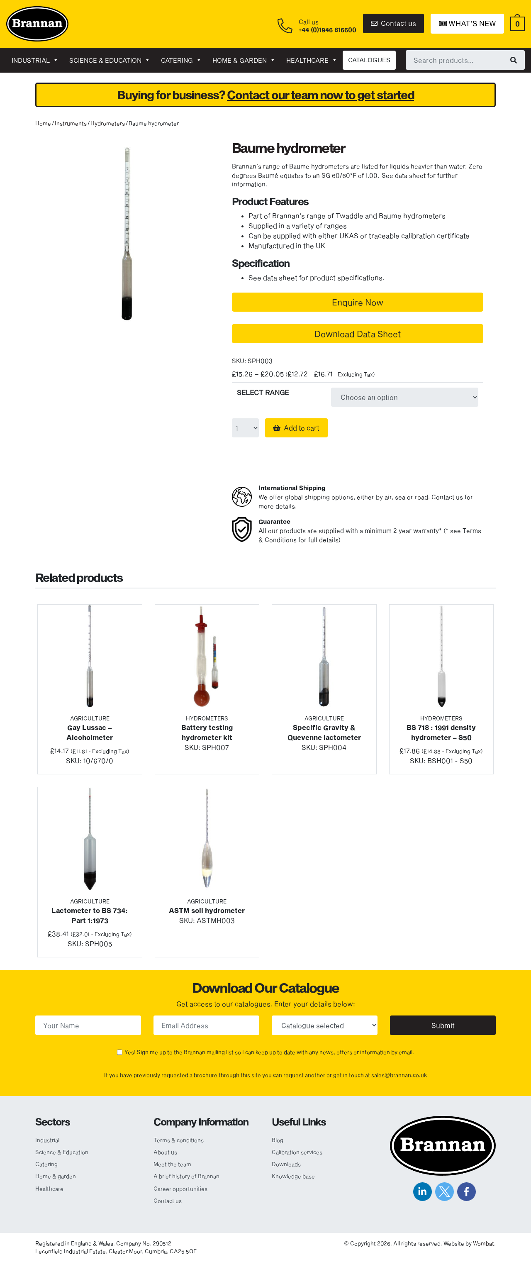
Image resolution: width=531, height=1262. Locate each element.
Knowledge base (293, 1176)
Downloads (286, 1164)
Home (43, 123)
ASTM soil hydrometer (207, 910)
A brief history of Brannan (186, 1176)
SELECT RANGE (263, 392)
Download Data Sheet (357, 334)
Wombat (483, 1243)
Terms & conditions (178, 1140)
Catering (181, 60)
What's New (467, 23)
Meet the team (172, 1164)
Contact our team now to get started (320, 95)
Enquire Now (357, 302)
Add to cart (301, 428)
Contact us (393, 23)
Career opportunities (180, 1188)
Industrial (35, 60)
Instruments (71, 123)
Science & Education (109, 60)
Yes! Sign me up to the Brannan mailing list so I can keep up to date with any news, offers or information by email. (269, 1052)
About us (165, 1152)
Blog (277, 1140)
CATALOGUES (369, 59)
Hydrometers (107, 123)
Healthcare (311, 60)
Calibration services (297, 1152)
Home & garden (243, 60)
